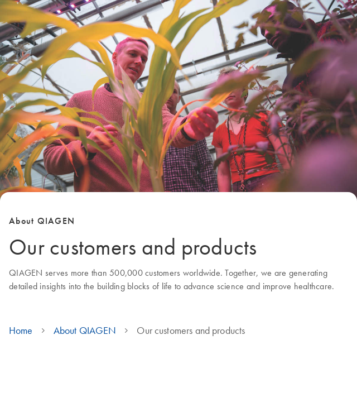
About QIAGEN (85, 330)
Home (21, 330)
